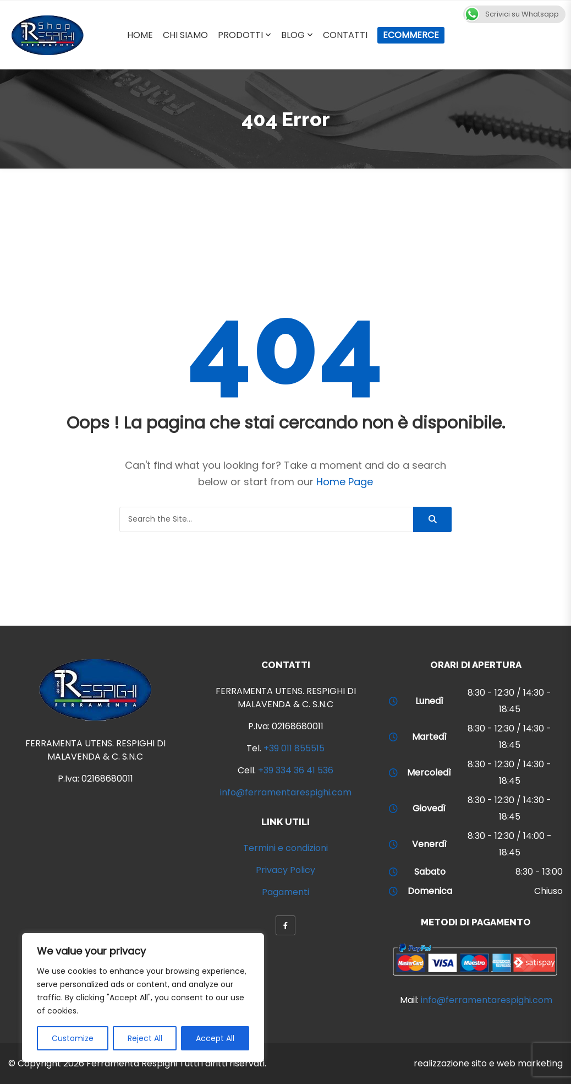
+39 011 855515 (294, 748)
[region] (143, 997)
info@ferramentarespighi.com (286, 792)
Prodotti (240, 35)
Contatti (345, 35)
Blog (293, 35)
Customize (73, 1038)
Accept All (215, 1038)
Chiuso (548, 891)
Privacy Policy (285, 870)
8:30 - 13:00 (539, 871)
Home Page (344, 482)
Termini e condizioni (285, 848)
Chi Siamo (185, 35)
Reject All (145, 1038)
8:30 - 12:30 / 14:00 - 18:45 (510, 844)
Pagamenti (285, 892)
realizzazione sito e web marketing (488, 1063)
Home (140, 35)
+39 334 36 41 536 (295, 770)
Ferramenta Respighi (131, 1063)
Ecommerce (411, 35)
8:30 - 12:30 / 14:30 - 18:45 (509, 701)
